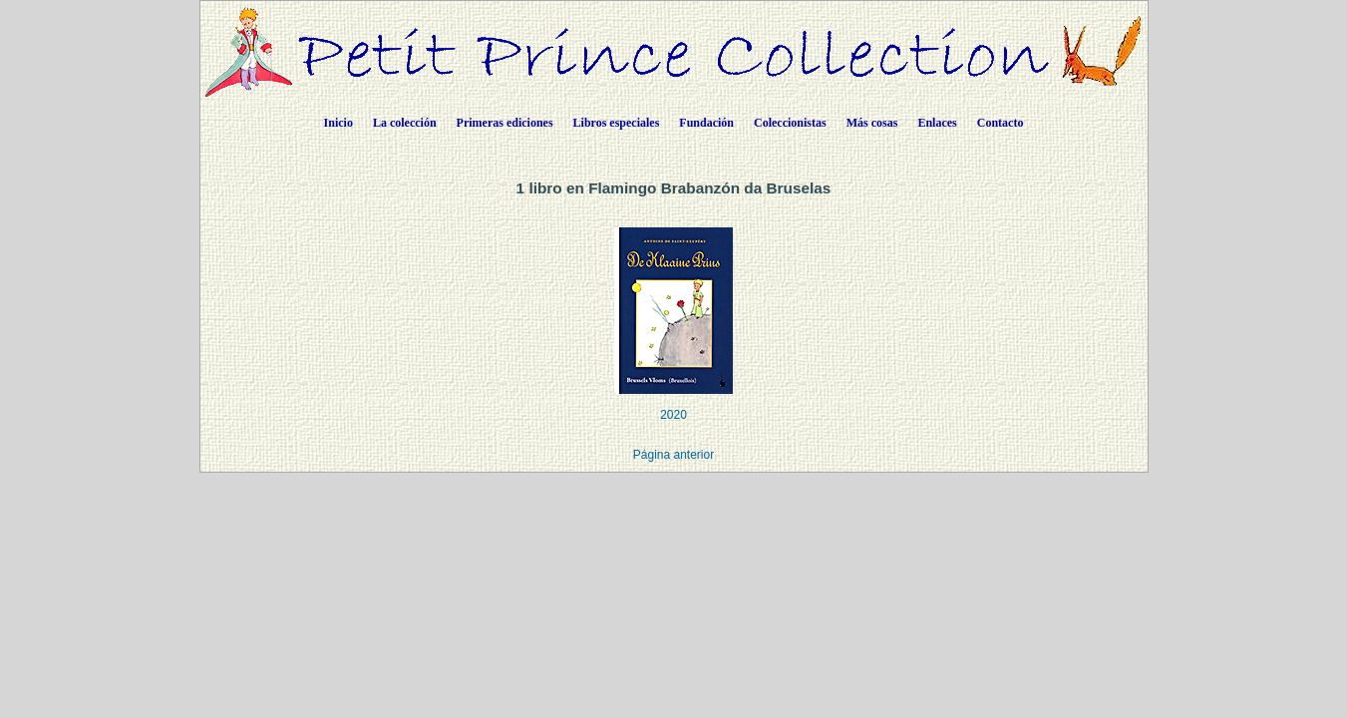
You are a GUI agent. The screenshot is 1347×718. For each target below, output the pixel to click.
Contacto (1000, 123)
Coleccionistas (790, 123)
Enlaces (936, 123)
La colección (405, 123)
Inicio (338, 123)
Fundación (706, 123)
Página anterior (673, 455)
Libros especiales (616, 123)
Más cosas (872, 123)
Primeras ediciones (505, 123)
